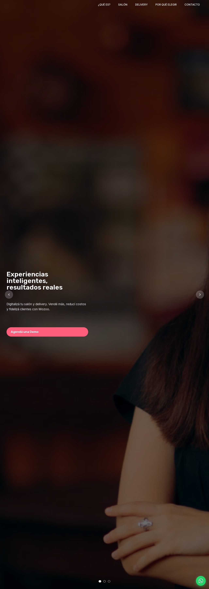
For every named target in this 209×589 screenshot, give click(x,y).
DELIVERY (141, 4)
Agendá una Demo (25, 332)
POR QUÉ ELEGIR (166, 4)
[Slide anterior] (9, 294)
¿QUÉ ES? (104, 4)
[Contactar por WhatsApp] (201, 581)
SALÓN (122, 4)
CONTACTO (192, 4)
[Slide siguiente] (200, 294)
